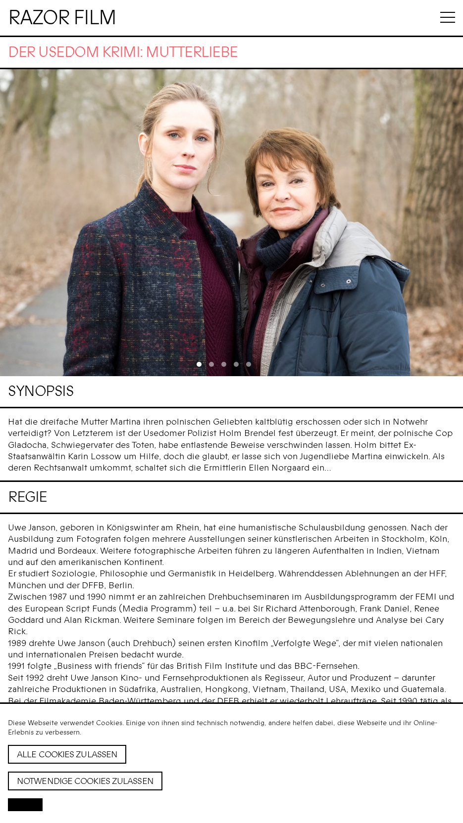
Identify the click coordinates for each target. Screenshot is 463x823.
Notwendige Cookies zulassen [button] (85, 781)
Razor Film (62, 18)
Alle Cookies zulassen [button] (67, 754)
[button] (25, 804)
